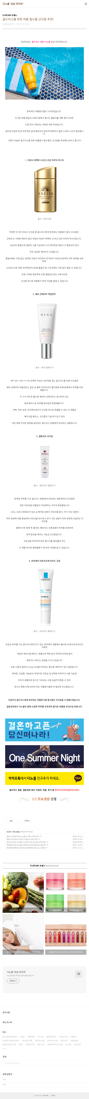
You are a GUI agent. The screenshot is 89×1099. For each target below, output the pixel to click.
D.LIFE (9, 832)
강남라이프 (64, 1037)
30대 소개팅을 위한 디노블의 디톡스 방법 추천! (23, 836)
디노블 (41, 1037)
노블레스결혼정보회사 (11, 1041)
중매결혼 (31, 1037)
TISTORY (45, 1096)
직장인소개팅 (53, 1041)
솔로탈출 (75, 1041)
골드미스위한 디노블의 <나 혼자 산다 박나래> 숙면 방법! (26, 842)
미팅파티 (65, 1041)
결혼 (23, 1037)
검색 (83, 1063)
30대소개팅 (40, 1041)
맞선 (21, 1044)
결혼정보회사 (51, 1037)
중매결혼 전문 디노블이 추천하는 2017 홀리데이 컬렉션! (26, 845)
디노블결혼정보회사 (11, 1037)
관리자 (53, 1096)
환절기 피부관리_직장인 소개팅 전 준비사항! (22, 839)
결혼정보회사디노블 (56, 1044)
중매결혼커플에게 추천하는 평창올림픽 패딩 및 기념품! (26, 848)
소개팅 (68, 1044)
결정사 (74, 1037)
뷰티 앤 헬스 (16, 832)
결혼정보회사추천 (10, 1044)
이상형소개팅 (27, 1041)
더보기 (4, 1049)
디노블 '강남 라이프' (13, 4)
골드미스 (42, 1044)
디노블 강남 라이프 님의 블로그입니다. (20, 976)
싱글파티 (78, 1044)
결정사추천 (31, 1044)
